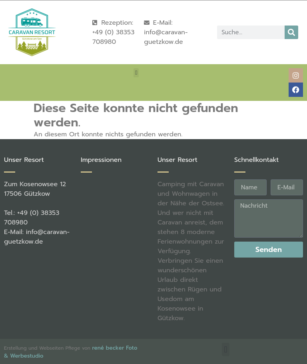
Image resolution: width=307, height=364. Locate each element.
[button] (136, 72)
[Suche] (291, 32)
